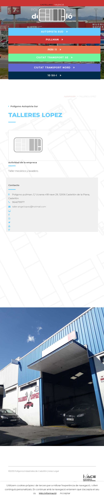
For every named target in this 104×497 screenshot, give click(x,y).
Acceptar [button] (65, 493)
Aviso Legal (53, 471)
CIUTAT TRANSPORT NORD (54, 67)
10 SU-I (54, 75)
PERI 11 (54, 49)
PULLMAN (54, 39)
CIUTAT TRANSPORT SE (54, 57)
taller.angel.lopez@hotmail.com (29, 206)
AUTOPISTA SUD (54, 31)
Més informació (47, 493)
